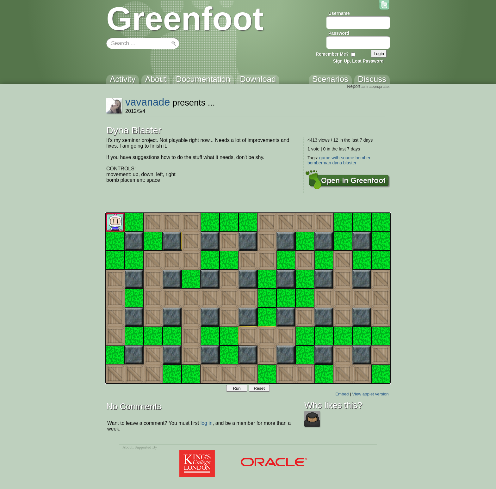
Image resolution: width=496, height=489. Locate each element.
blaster (349, 162)
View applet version (370, 394)
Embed (342, 394)
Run (236, 388)
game (324, 157)
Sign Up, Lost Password (358, 61)
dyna (337, 162)
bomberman (319, 162)
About (127, 447)
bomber (363, 157)
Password (338, 33)
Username (339, 13)
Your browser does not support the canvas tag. (248, 298)
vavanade (147, 102)
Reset (259, 388)
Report (353, 86)
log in (207, 423)
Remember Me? (332, 54)
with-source (343, 157)
